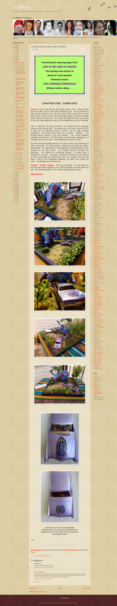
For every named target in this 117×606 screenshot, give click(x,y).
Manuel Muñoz (97, 229)
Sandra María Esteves (99, 327)
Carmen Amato (97, 102)
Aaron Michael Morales (99, 49)
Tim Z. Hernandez (98, 358)
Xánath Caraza (97, 364)
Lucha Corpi (96, 219)
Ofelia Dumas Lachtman (99, 277)
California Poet (97, 378)
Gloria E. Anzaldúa (98, 161)
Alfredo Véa (96, 63)
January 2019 (18, 168)
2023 (15, 52)
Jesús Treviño (97, 176)
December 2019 (19, 62)
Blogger (76, 602)
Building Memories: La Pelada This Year (20, 126)
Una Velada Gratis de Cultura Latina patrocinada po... (20, 112)
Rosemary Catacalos (98, 314)
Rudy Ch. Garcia (97, 318)
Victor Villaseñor (97, 360)
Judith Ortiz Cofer (98, 199)
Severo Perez (97, 335)
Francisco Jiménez (98, 155)
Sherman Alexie (97, 337)
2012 (15, 184)
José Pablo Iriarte (98, 195)
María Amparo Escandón (97, 234)
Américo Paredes (97, 78)
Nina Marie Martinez (98, 272)
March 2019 (18, 164)
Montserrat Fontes (98, 268)
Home (60, 588)
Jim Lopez (96, 179)
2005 (15, 200)
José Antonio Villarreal (99, 189)
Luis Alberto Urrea (98, 223)
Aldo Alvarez (96, 55)
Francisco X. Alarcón (98, 157)
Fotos (16, 76)
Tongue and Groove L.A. (99, 399)
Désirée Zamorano (98, 133)
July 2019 (17, 155)
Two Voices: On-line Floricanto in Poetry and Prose (20, 144)
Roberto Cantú (97, 306)
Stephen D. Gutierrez (98, 352)
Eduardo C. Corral (98, 139)
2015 (15, 177)
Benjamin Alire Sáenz (98, 90)
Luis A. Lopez (97, 221)
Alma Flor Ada (97, 69)
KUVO (95, 382)
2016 (15, 175)
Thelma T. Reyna (97, 356)
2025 (15, 47)
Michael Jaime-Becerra (99, 258)
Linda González (97, 209)
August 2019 (18, 152)
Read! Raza (96, 395)
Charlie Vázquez (97, 110)
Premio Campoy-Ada (19, 123)
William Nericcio (97, 362)
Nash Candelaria (97, 270)
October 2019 (18, 67)
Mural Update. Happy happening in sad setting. (20, 89)
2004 (15, 202)
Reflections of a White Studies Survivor (20, 129)
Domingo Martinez (98, 137)
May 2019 (17, 159)
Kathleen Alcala (97, 203)
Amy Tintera (96, 80)
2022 (15, 54)
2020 (15, 58)
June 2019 (17, 157)
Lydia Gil (96, 227)
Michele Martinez (97, 262)
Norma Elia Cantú (98, 275)
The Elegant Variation (98, 397)
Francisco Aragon (98, 153)
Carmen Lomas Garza (99, 106)
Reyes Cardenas (97, 298)
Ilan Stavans (96, 170)
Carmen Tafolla (97, 108)
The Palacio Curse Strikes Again (19, 133)
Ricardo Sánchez (97, 302)
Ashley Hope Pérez (98, 88)
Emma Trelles (97, 145)
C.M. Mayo (96, 96)
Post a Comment (36, 581)
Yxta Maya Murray (98, 368)
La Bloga (21, 7)
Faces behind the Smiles (19, 136)
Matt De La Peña (97, 248)
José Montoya (97, 193)
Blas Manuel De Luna (98, 92)
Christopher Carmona (98, 114)
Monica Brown (97, 266)
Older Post (87, 588)
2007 (15, 195)
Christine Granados (98, 112)
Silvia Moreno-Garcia (98, 341)
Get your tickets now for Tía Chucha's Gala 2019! (20, 93)
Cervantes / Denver (98, 380)
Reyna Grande (97, 300)
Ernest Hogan (97, 149)
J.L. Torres (96, 172)
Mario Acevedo (97, 240)
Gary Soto (96, 159)
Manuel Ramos (39, 555)
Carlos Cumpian (97, 98)
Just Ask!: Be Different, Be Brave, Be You (20, 140)
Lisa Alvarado (97, 213)
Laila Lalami (96, 384)
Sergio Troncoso (97, 333)
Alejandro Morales (98, 57)
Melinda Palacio (97, 256)
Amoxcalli (96, 376)
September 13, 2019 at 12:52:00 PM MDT (43, 578)
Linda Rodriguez (97, 211)
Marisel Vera (96, 242)
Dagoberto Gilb (97, 118)
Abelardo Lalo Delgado (99, 51)
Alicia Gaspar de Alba (98, 65)
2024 (15, 49)
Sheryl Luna (96, 339)
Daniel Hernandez (98, 126)
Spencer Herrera (97, 345)
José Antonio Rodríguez (99, 187)
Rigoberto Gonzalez (98, 304)
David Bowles (97, 128)
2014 (15, 180)
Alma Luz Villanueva (98, 71)
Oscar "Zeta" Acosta (98, 279)
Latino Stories (97, 386)
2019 (15, 60)
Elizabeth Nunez (97, 141)
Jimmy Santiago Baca (99, 181)
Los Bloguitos (97, 388)
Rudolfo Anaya (97, 316)
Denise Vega (96, 130)
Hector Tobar (96, 168)
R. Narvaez (96, 292)
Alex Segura (96, 61)
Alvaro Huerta (97, 74)
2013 (15, 182)
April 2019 (17, 161)
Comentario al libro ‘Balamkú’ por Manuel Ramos (19, 149)
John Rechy (96, 185)
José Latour (96, 191)
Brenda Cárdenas (98, 94)
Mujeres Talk (96, 390)
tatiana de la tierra (98, 354)
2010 (15, 188)
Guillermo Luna (97, 166)
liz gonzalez (96, 215)
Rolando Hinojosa (98, 308)
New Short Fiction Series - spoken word (98, 393)
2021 (15, 56)
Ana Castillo (96, 82)
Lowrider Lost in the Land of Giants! (19, 116)
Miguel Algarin (97, 264)
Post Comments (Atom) (40, 591)
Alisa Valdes (96, 67)
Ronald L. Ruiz (97, 312)
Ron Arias (96, 310)
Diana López (96, 135)
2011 (15, 186)
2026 (15, 45)
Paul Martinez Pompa (98, 290)
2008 (15, 193)
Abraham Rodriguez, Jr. (99, 53)
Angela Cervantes (98, 86)
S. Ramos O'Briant (98, 321)
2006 (15, 197)
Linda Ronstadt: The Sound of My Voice (20, 97)
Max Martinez (97, 250)
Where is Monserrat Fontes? (19, 101)
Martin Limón (96, 244)
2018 (15, 171)
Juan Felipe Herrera (98, 197)
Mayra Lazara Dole (98, 252)
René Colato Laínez (98, 296)
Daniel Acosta (97, 120)
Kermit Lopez (97, 207)
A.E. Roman (96, 45)
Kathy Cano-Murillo (98, 205)
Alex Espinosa (97, 59)
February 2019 (18, 166)
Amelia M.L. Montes (98, 76)
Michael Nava (97, 260)
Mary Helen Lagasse (98, 246)
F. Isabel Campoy (97, 151)
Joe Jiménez (96, 183)
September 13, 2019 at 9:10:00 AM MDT (43, 567)
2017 (15, 173)
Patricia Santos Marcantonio (97, 287)
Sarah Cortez (97, 329)
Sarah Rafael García (98, 331)
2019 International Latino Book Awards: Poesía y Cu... (20, 72)
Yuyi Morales (96, 366)
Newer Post (32, 588)
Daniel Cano (96, 124)
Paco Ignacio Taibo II (98, 283)
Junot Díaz (96, 201)
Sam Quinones (97, 325)
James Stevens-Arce (98, 174)
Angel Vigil (96, 84)
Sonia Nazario (97, 343)
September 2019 (19, 69)
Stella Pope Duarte (98, 347)
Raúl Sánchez (97, 294)
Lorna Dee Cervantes (98, 217)
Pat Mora (96, 285)
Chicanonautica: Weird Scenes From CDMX (20, 79)
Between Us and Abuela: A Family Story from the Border (19, 83)
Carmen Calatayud (98, 104)
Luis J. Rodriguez (97, 225)
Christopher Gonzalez (99, 116)
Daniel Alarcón (97, 122)
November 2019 (19, 65)
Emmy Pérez (96, 147)
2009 (15, 191)
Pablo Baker (96, 281)
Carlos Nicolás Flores (98, 100)
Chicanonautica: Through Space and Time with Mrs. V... (20, 120)
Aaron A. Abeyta (97, 47)
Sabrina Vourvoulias (98, 323)
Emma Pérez (96, 143)
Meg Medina (96, 254)
